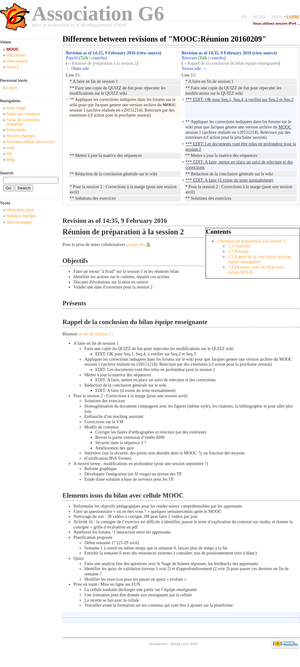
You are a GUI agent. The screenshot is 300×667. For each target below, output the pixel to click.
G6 (245, 16)
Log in (12, 87)
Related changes (22, 215)
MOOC (13, 49)
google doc (136, 244)
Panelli (72, 58)
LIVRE (293, 16)
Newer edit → (194, 68)
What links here (20, 210)
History (13, 67)
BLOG (259, 16)
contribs (98, 58)
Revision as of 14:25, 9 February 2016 (101, 53)
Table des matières (23, 114)
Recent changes (21, 135)
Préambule (16, 130)
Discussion (16, 55)
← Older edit (77, 68)
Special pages (19, 222)
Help (11, 147)
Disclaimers (158, 644)
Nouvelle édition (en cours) (30, 141)
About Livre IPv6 (184, 644)
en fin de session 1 (94, 334)
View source (17, 61)
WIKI (276, 16)
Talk (84, 58)
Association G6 (98, 13)
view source (149, 53)
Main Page (16, 108)
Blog (11, 159)
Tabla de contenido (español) (23, 122)
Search (6, 173)
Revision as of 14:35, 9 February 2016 (216, 53)
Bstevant (189, 58)
